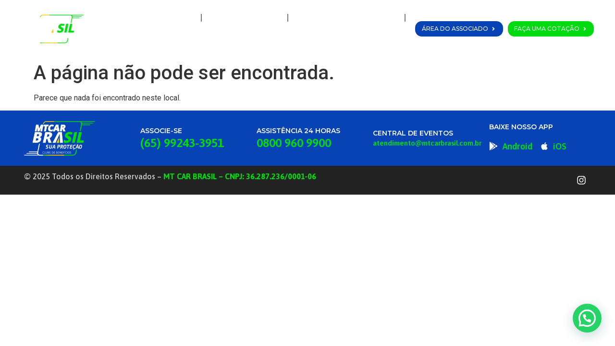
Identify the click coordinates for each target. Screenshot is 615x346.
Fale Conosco (372, 40)
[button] (587, 318)
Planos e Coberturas (346, 18)
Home (177, 17)
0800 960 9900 (294, 142)
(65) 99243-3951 (182, 142)
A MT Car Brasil (244, 17)
